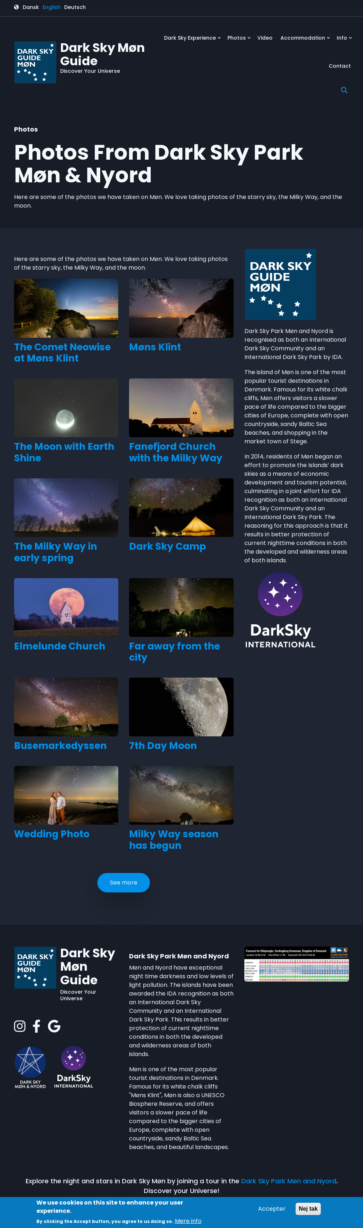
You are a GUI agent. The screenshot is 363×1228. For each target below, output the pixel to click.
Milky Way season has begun (173, 839)
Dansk (31, 7)
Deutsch (75, 7)
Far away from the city (174, 652)
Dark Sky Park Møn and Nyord (288, 1180)
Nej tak (308, 1209)
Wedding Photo (51, 834)
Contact (340, 66)
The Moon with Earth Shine (64, 452)
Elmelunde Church (59, 646)
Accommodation (305, 40)
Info (345, 40)
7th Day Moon (163, 746)
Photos (239, 40)
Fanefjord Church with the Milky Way (175, 452)
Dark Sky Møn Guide (102, 54)
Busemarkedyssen (60, 746)
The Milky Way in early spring (55, 552)
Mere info (188, 1221)
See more (123, 882)
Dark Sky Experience (193, 40)
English (52, 7)
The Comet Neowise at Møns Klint (62, 352)
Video (265, 37)
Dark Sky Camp (167, 546)
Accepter (271, 1209)
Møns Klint (155, 347)
